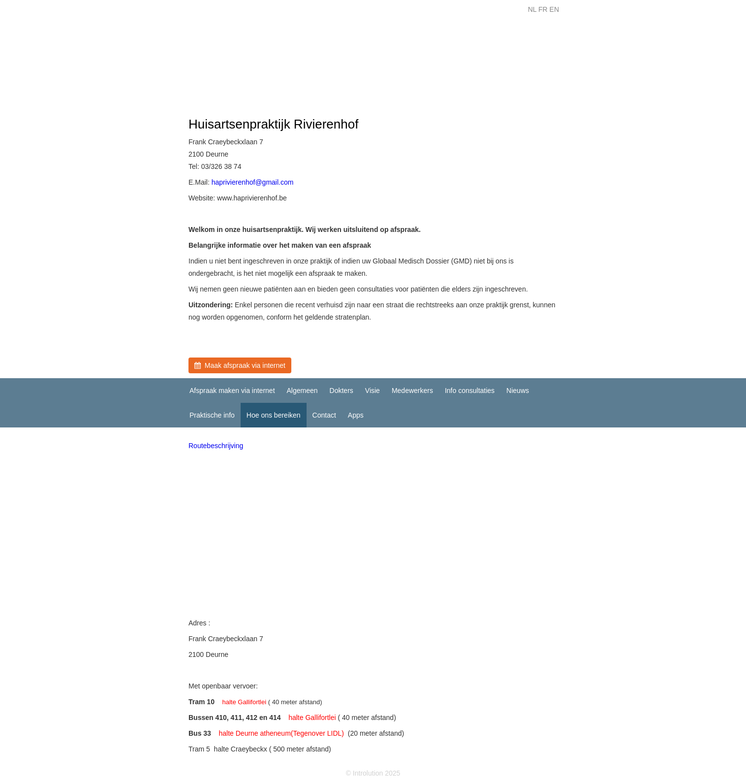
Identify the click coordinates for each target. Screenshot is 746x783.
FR (543, 9)
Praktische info (212, 415)
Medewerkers (412, 390)
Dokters (341, 390)
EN (554, 9)
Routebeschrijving (215, 446)
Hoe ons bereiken (274, 415)
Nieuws (517, 390)
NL (532, 9)
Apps (356, 415)
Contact (324, 415)
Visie (372, 390)
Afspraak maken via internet (232, 390)
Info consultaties (470, 390)
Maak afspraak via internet (239, 365)
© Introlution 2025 (373, 773)
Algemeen (302, 390)
